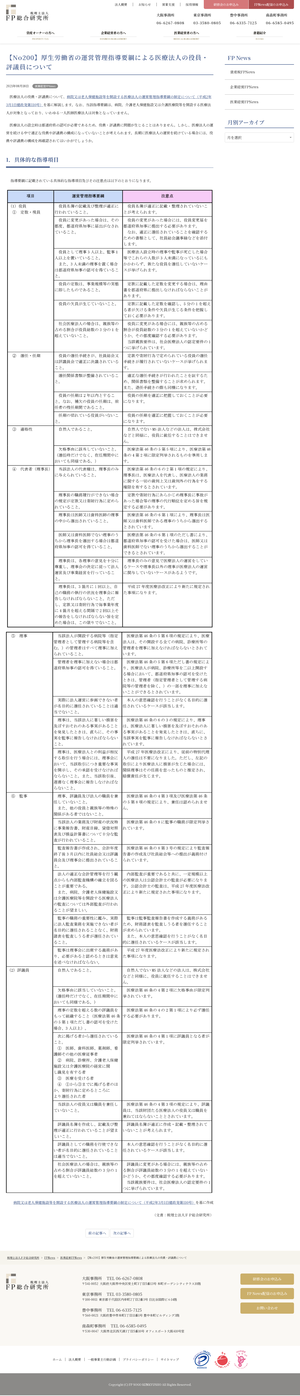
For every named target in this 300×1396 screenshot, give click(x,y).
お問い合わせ (267, 1308)
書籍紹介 (259, 36)
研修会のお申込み (226, 4)
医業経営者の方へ (186, 36)
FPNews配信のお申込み (271, 4)
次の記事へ (122, 1233)
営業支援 (168, 4)
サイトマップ (169, 1360)
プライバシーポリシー (138, 1360)
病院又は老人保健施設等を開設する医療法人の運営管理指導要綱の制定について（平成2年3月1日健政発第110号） (104, 1203)
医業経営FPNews (45, 87)
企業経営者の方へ (113, 36)
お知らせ (144, 4)
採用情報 (192, 4)
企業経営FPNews (244, 88)
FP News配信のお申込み (267, 1294)
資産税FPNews (242, 73)
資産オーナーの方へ (40, 36)
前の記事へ (97, 1233)
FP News (239, 58)
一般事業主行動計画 (102, 1360)
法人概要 (121, 4)
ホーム (57, 1360)
